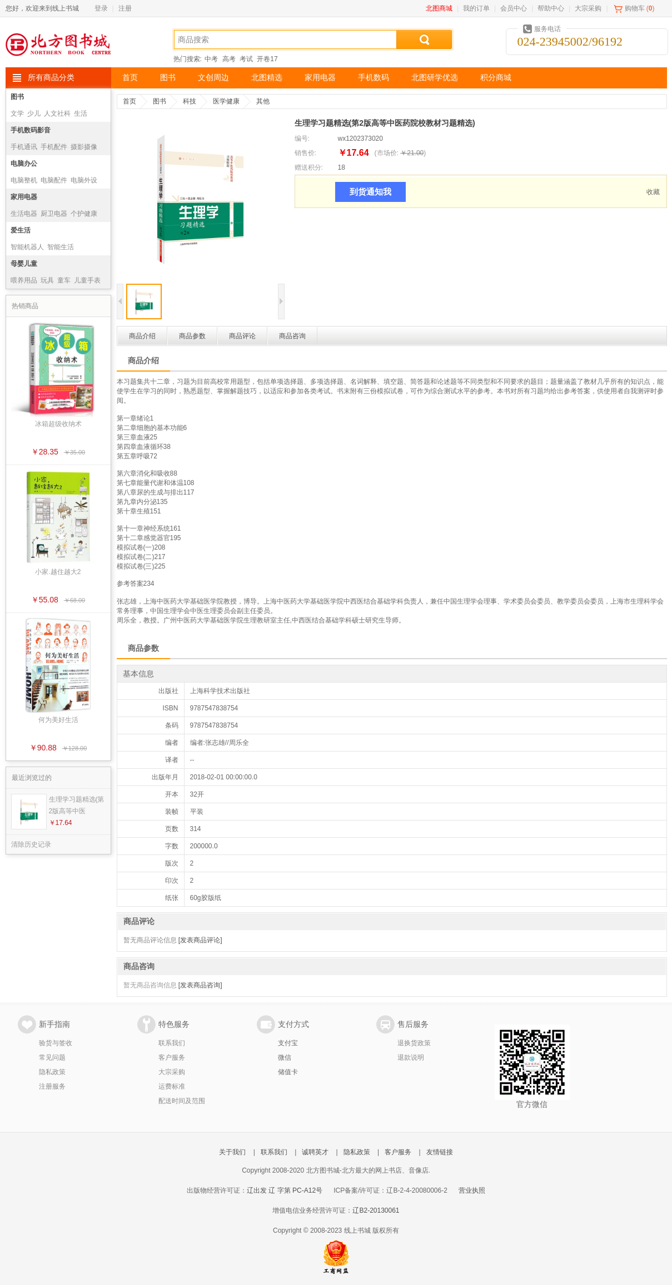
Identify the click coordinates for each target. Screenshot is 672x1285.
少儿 (34, 113)
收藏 (653, 192)
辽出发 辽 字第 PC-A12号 (284, 1190)
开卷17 (267, 59)
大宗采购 (588, 8)
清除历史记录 (31, 844)
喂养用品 (24, 280)
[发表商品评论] (200, 940)
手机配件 (54, 147)
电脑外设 (84, 180)
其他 (263, 101)
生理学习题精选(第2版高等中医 (76, 805)
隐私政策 (52, 1072)
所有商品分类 (51, 77)
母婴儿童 (24, 264)
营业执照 (472, 1190)
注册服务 (52, 1086)
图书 (168, 77)
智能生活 (60, 247)
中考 (211, 59)
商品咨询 (292, 336)
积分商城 (495, 77)
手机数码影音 (31, 130)
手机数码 (373, 77)
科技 (189, 101)
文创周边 (213, 77)
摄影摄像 (84, 147)
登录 (101, 8)
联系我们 (171, 1043)
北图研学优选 (434, 77)
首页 (130, 77)
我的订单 (476, 8)
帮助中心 (550, 8)
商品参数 (192, 336)
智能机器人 (27, 247)
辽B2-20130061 (375, 1210)
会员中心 (513, 8)
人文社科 (57, 113)
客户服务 (171, 1057)
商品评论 (242, 336)
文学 (17, 113)
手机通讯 (24, 147)
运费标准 (171, 1086)
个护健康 (84, 214)
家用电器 (320, 77)
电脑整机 (24, 180)
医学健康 (226, 101)
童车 (64, 280)
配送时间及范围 (181, 1101)
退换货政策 (414, 1043)
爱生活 (21, 230)
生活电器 (24, 214)
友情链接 (439, 1152)
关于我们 (232, 1152)
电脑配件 (54, 180)
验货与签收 (55, 1043)
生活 (80, 113)
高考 (229, 59)
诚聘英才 (315, 1152)
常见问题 (52, 1057)
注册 (125, 8)
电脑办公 (24, 163)
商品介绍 (142, 336)
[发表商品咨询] (200, 985)
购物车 (635, 8)
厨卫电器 (54, 214)
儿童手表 (87, 280)
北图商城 (439, 8)
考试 (246, 59)
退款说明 (410, 1057)
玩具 (47, 280)
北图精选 (266, 77)
